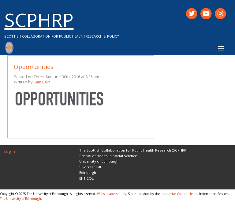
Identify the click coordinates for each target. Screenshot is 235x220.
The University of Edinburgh (20, 198)
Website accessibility (111, 194)
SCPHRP (38, 19)
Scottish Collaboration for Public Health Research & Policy (61, 36)
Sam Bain (41, 82)
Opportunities (33, 67)
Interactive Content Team (179, 194)
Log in (9, 151)
